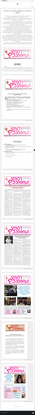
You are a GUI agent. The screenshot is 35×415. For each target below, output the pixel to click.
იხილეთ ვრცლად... (28, 120)
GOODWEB (6, 412)
